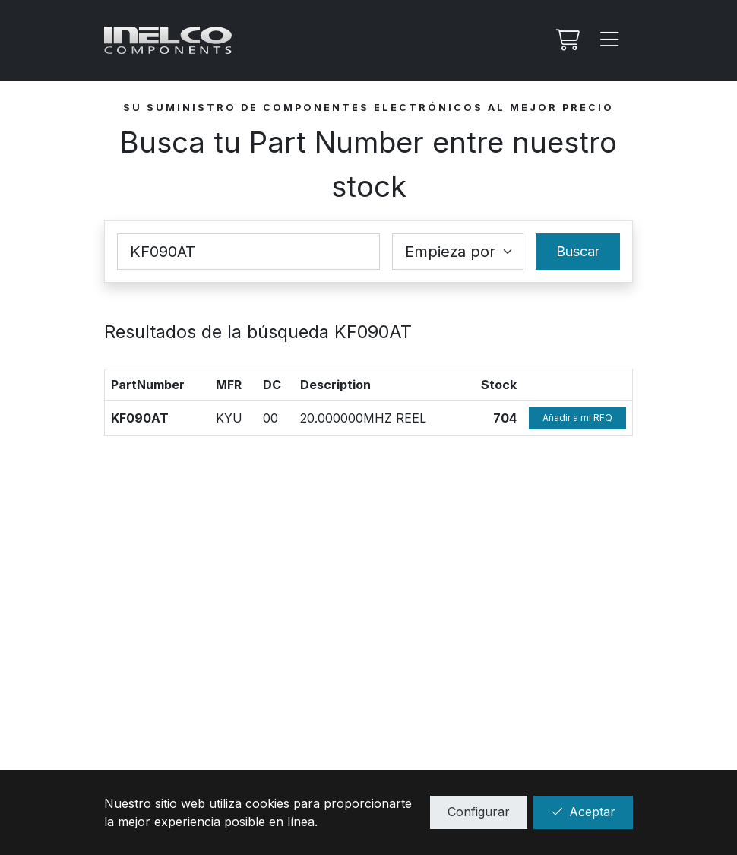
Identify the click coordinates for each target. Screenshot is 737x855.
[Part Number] (248, 251)
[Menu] (610, 40)
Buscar (577, 251)
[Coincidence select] (457, 251)
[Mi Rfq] (566, 40)
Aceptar (583, 811)
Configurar (479, 811)
